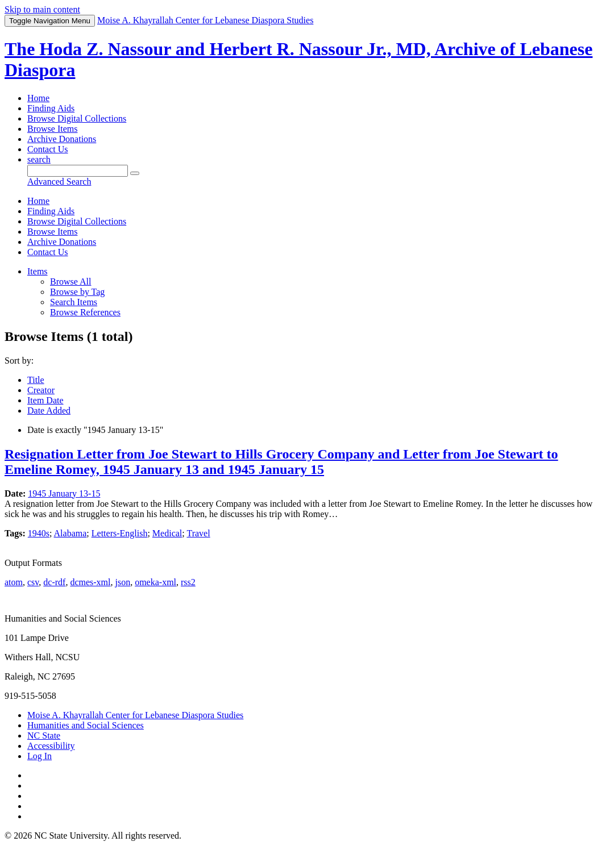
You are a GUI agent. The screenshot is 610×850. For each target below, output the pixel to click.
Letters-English (120, 533)
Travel (198, 533)
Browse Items (52, 129)
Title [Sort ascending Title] (35, 380)
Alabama (70, 533)
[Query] (77, 171)
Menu (49, 20)
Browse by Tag (77, 292)
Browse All (70, 281)
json (122, 582)
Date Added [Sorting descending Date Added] (48, 410)
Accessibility (51, 746)
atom (14, 582)
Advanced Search (59, 181)
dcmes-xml (90, 582)
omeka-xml (155, 582)
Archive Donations (61, 139)
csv (33, 582)
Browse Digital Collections (76, 118)
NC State (43, 735)
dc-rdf (54, 582)
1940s (38, 533)
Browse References (85, 312)
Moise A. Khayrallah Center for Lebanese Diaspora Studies (135, 715)
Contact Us (47, 149)
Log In (39, 756)
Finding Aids (50, 108)
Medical (167, 533)
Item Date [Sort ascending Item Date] (45, 400)
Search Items (73, 302)
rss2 (188, 582)
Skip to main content (42, 9)
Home (38, 98)
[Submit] (134, 173)
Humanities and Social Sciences (85, 725)
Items (37, 271)
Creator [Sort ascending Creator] (41, 390)
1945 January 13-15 (64, 493)
